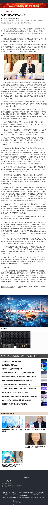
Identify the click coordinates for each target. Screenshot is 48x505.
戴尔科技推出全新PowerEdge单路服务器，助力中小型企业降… (20, 376)
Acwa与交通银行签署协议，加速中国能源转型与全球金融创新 (19, 396)
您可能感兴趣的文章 (7, 413)
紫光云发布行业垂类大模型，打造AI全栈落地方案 (16, 384)
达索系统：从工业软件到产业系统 (35, 429)
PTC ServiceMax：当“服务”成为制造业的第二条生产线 (12, 465)
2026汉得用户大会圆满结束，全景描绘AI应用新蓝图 (16, 400)
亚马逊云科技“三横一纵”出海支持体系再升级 (14, 404)
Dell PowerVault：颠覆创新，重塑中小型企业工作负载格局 (20, 356)
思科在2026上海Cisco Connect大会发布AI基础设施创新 (18, 373)
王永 (17, 18)
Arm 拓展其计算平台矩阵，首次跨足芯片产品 (15, 392)
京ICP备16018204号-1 (23, 494)
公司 (2, 11)
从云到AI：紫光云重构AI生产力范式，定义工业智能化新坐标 (19, 388)
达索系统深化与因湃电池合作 (10, 365)
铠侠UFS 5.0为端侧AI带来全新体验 (12, 369)
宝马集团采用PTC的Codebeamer (11, 361)
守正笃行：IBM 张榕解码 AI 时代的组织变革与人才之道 (35, 447)
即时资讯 (4, 328)
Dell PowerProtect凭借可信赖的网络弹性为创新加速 (17, 380)
